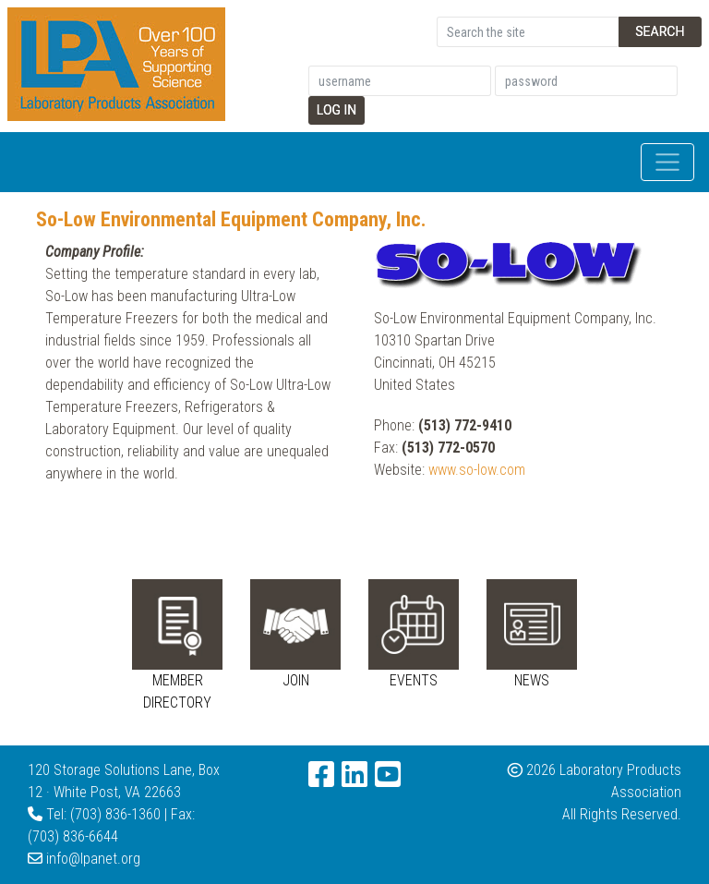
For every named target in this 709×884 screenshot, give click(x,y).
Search (659, 31)
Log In (337, 110)
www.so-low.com (476, 469)
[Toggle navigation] (667, 162)
